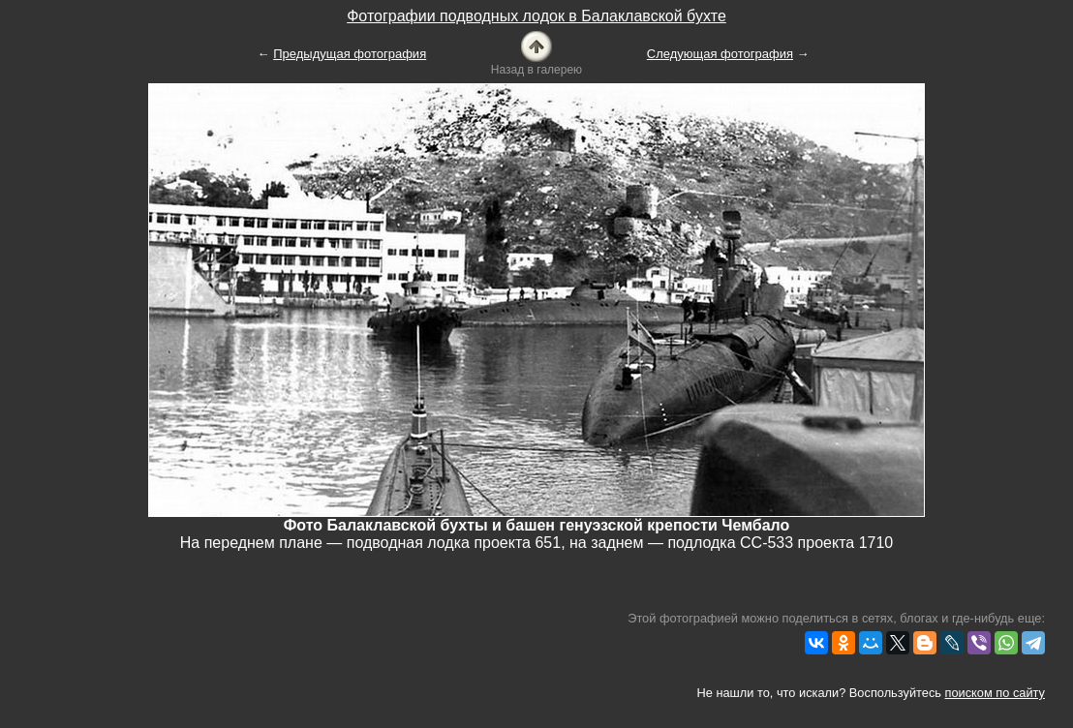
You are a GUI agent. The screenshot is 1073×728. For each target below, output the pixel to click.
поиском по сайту (995, 692)
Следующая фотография (720, 53)
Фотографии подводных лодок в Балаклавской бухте (536, 16)
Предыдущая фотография (349, 53)
